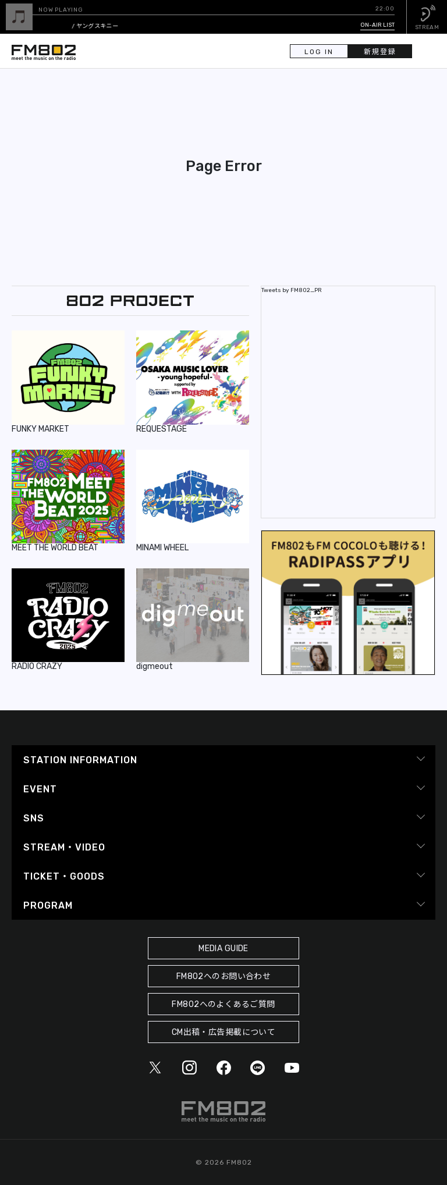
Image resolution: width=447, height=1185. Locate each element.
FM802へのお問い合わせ (223, 976)
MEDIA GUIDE (223, 948)
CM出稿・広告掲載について (224, 1032)
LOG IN (319, 52)
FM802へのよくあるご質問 (223, 1004)
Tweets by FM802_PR (291, 290)
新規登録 (380, 52)
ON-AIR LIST (377, 25)
